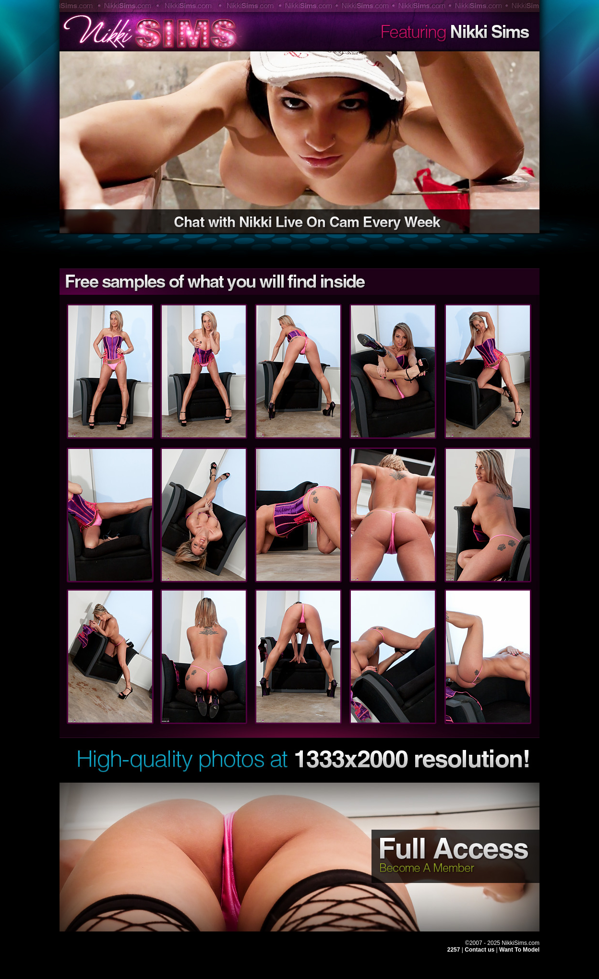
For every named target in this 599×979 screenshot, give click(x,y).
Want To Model (519, 949)
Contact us (480, 949)
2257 (453, 949)
